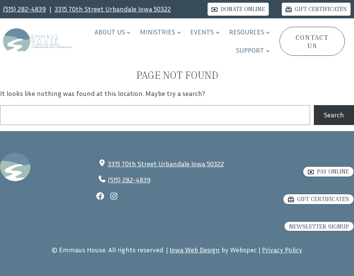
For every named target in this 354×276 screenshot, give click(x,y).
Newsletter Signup (319, 226)
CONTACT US (312, 41)
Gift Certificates (321, 9)
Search (334, 114)
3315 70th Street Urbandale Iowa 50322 (113, 9)
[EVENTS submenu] (218, 32)
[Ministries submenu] (179, 32)
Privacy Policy (282, 249)
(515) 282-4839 (24, 9)
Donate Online (243, 9)
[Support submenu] (268, 51)
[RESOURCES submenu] (268, 32)
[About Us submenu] (129, 32)
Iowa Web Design (194, 249)
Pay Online (333, 171)
